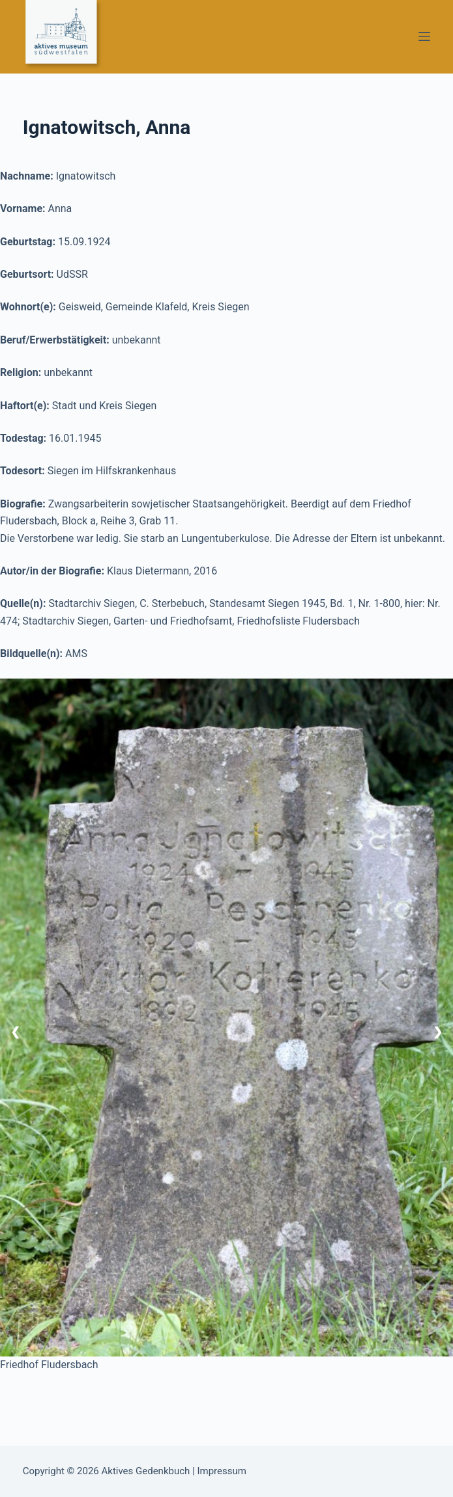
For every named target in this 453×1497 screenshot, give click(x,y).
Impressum (221, 1471)
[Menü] (424, 36)
